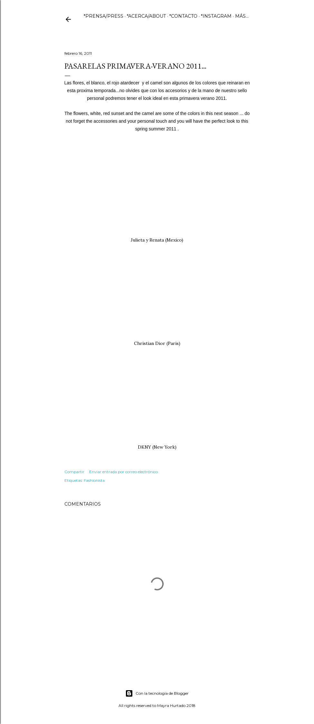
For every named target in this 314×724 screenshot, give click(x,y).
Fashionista (94, 480)
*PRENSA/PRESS (103, 16)
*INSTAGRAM (216, 16)
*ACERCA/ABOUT (146, 16)
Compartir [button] (74, 471)
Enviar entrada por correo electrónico (123, 471)
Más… (242, 16)
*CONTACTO (183, 16)
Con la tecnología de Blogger (157, 693)
